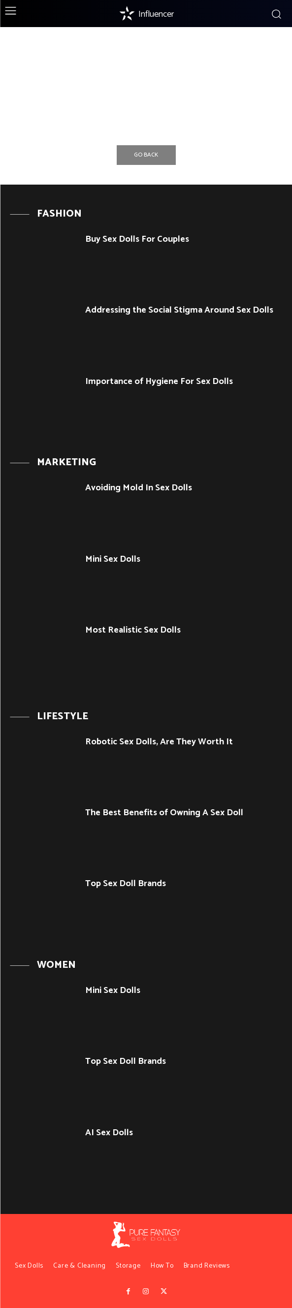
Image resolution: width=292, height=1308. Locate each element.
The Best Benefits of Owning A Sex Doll (164, 812)
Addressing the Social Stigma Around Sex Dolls (179, 310)
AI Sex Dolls (109, 1132)
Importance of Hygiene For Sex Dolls (159, 381)
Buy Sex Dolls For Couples (137, 239)
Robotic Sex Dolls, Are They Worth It (159, 741)
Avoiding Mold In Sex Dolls (138, 487)
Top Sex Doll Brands (125, 883)
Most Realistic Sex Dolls (133, 630)
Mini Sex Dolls (112, 559)
